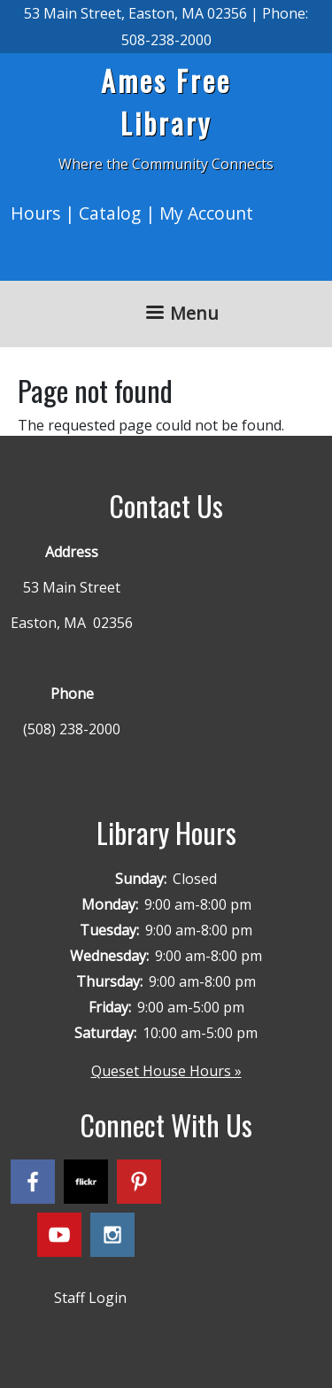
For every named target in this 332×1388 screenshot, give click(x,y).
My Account (206, 213)
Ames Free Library (166, 101)
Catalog (110, 213)
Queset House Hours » (166, 1071)
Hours (35, 213)
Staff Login (90, 1297)
